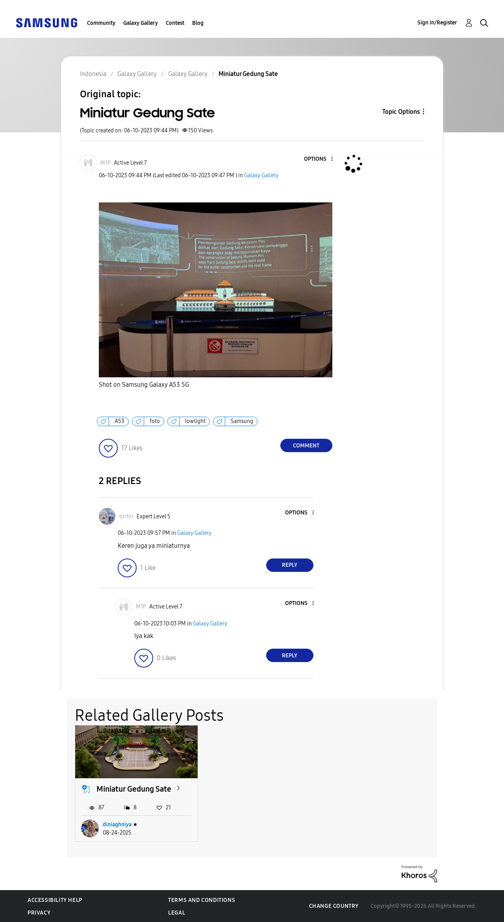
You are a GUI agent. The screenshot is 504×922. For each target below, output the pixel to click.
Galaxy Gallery (140, 23)
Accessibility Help (55, 899)
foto (155, 421)
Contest (175, 23)
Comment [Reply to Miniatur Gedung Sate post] (306, 445)
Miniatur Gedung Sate (133, 788)
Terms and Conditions (201, 899)
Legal (176, 912)
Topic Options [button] (401, 111)
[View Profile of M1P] (105, 163)
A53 (119, 421)
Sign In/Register (437, 22)
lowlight (195, 421)
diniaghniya (117, 824)
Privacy (39, 912)
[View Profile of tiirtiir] (126, 516)
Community (101, 23)
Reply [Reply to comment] (289, 565)
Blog (198, 23)
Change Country (334, 905)
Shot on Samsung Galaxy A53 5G (144, 384)
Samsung (242, 421)
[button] (318, 159)
